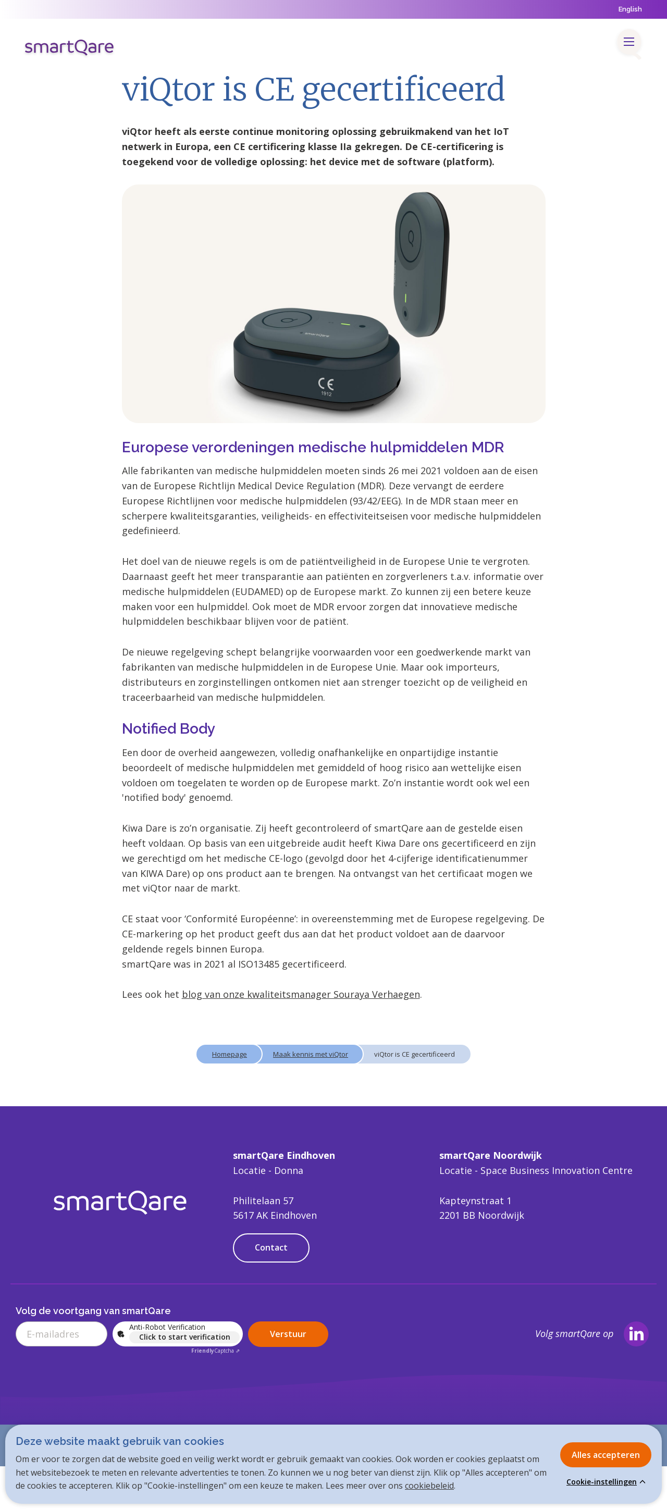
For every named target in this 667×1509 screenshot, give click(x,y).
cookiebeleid (429, 1485)
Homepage (229, 1054)
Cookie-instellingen (601, 1482)
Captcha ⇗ (215, 1350)
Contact (271, 1247)
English (630, 9)
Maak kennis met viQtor (310, 1054)
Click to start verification (184, 1337)
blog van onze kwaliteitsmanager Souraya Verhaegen (301, 994)
